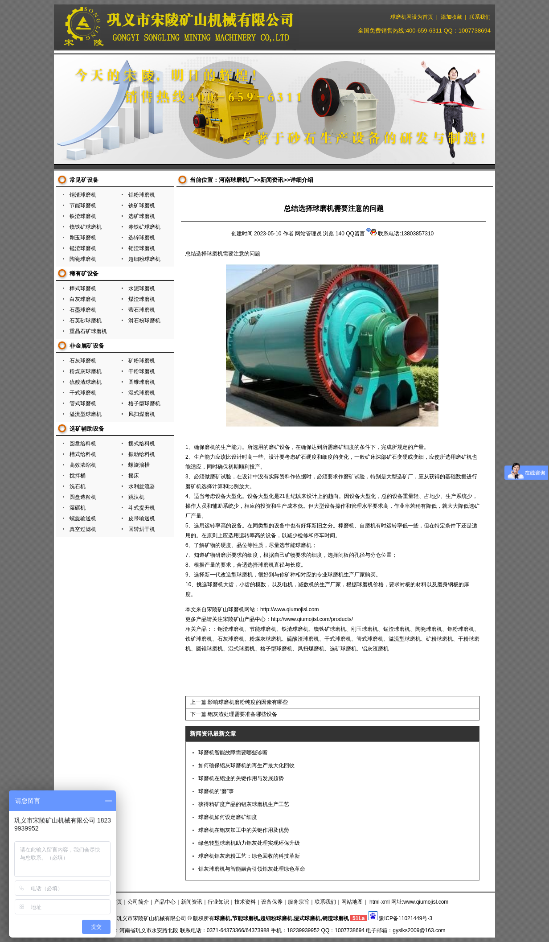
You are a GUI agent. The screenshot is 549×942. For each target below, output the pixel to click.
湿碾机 (78, 508)
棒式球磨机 (83, 288)
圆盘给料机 (83, 443)
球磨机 (215, 254)
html (374, 902)
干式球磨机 (83, 393)
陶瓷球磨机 (83, 259)
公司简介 (138, 902)
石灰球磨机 (83, 361)
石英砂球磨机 (86, 320)
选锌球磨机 (141, 237)
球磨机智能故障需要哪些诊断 (233, 752)
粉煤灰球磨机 (86, 371)
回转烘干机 (141, 529)
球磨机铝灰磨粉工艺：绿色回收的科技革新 (249, 856)
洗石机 (78, 486)
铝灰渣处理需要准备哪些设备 (242, 714)
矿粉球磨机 (141, 361)
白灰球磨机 (83, 299)
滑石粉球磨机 (144, 320)
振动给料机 (141, 454)
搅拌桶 (78, 476)
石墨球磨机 (83, 310)
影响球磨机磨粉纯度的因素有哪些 (248, 702)
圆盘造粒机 (83, 497)
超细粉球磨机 (144, 259)
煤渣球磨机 (141, 299)
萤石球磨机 (141, 310)
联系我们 (480, 17)
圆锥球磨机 (141, 382)
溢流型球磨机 (86, 414)
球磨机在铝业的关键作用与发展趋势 (241, 778)
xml (385, 902)
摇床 (133, 476)
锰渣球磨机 (83, 248)
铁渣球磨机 (83, 216)
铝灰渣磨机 (375, 649)
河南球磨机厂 (236, 180)
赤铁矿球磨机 (144, 227)
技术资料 (245, 902)
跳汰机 (136, 497)
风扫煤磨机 (141, 414)
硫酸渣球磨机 (86, 382)
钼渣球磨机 (141, 248)
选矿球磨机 (141, 216)
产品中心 (165, 902)
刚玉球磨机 (83, 237)
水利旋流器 (141, 486)
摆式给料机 (141, 443)
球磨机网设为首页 (411, 17)
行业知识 (218, 902)
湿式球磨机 (141, 393)
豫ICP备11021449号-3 (405, 918)
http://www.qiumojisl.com (289, 609)
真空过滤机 (83, 529)
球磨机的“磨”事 (216, 791)
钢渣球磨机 (83, 195)
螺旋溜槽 (139, 465)
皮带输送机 (141, 518)
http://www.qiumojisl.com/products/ (312, 619)
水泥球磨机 (141, 288)
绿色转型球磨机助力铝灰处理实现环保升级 (249, 843)
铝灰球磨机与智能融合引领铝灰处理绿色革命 (251, 869)
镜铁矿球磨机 (86, 227)
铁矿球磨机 (141, 205)
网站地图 (352, 902)
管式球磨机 (83, 403)
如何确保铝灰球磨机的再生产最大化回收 (246, 765)
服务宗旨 (298, 902)
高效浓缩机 (83, 465)
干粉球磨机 (141, 371)
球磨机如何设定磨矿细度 (227, 817)
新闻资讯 (271, 180)
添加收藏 (451, 17)
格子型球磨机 (144, 403)
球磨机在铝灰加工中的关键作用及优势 (243, 830)
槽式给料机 (83, 454)
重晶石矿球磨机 (88, 331)
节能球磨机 (83, 205)
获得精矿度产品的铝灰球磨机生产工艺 (243, 804)
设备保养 (272, 902)
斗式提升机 (141, 508)
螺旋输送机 (83, 518)
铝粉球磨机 (141, 195)
